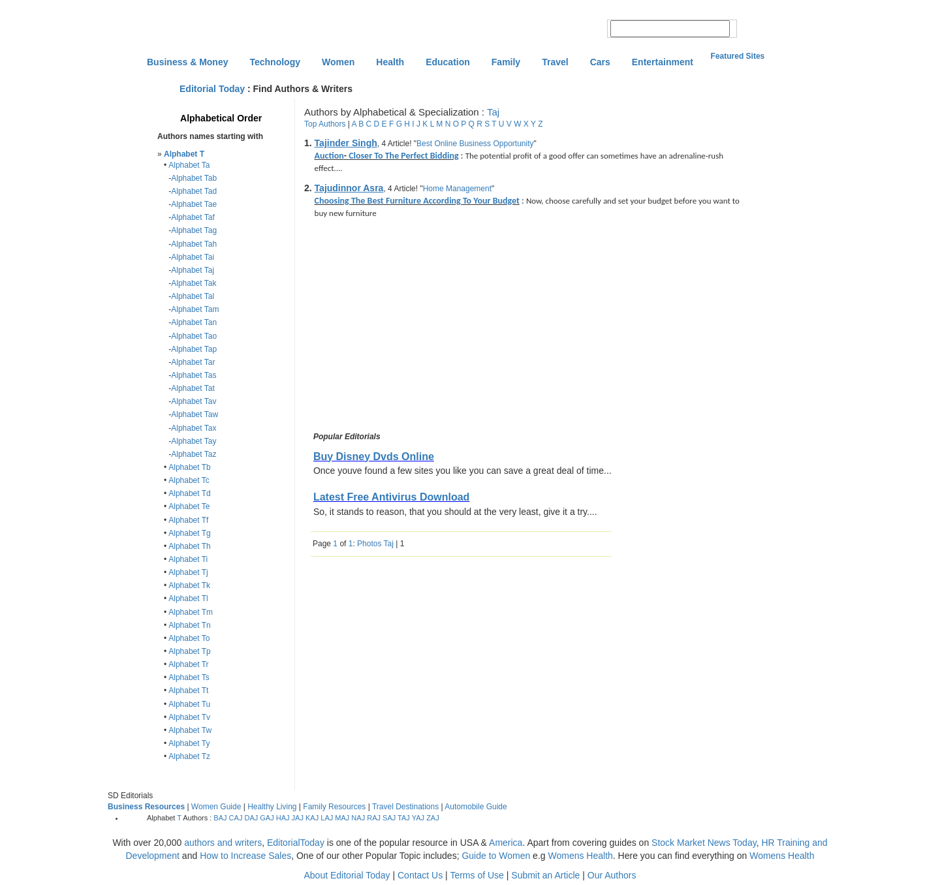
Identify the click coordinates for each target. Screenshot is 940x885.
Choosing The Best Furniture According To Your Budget (417, 200)
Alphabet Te (189, 506)
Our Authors (612, 875)
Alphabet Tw (190, 730)
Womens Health (580, 855)
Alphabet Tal (192, 296)
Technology (274, 62)
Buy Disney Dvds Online (373, 456)
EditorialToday (295, 842)
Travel (555, 62)
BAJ (220, 818)
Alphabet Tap (194, 349)
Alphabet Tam (195, 309)
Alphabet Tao (194, 336)
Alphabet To (189, 638)
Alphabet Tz (189, 756)
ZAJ (432, 818)
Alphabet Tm (190, 612)
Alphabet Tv (189, 717)
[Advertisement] (420, 327)
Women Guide (216, 806)
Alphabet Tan (194, 322)
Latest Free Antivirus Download (391, 497)
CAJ (236, 818)
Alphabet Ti (188, 559)
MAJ (342, 818)
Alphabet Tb (189, 467)
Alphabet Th (189, 546)
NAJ (358, 818)
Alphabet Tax (193, 428)
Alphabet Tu (189, 704)
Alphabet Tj (188, 572)
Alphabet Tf (188, 520)
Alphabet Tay (193, 441)
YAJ (418, 818)
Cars (600, 62)
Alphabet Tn (189, 625)
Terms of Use (476, 875)
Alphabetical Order (221, 118)
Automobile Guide (476, 806)
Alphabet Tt (188, 690)
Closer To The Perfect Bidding (403, 155)
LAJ (327, 818)
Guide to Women (496, 855)
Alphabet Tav (193, 401)
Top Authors (324, 124)
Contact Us (420, 875)
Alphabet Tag (194, 230)
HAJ (283, 818)
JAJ (298, 818)
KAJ (312, 818)
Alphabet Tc (189, 480)
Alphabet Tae (194, 204)
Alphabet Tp (189, 651)
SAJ (389, 818)
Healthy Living (271, 806)
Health (390, 62)
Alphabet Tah (194, 244)
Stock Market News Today (704, 842)
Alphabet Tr (188, 664)
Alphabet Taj (192, 270)
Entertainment (662, 62)
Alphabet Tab (194, 178)
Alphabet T (184, 154)
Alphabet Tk (189, 585)
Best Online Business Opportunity (474, 143)
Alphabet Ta (189, 165)
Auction (329, 155)
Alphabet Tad (194, 191)
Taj (493, 111)
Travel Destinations (405, 806)
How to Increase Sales (245, 855)
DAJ (251, 818)
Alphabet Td (189, 493)
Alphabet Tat (193, 388)
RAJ (374, 818)
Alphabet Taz (193, 454)
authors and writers (223, 842)
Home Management (457, 188)
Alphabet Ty (189, 743)
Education (448, 62)
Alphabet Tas (193, 375)
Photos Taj (375, 543)
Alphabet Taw (194, 414)
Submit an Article (545, 875)
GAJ (267, 818)
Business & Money (187, 62)
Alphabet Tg (189, 533)
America (505, 842)
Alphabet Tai (192, 257)
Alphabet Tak (193, 283)
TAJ (404, 818)
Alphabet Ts (189, 677)
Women (338, 62)
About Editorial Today (347, 875)
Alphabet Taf (193, 217)
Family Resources (334, 806)
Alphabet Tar (193, 362)
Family (506, 62)
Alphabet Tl (188, 598)
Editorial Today (212, 89)
